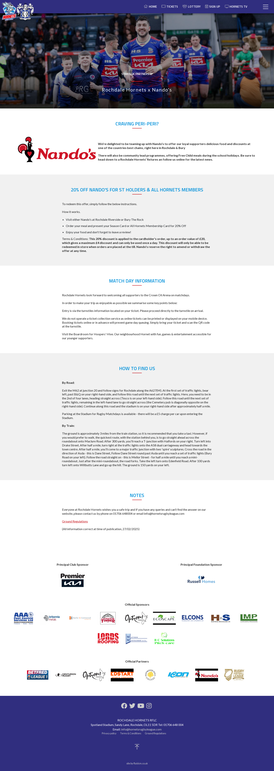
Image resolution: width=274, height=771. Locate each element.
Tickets (172, 6)
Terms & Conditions (130, 733)
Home (153, 6)
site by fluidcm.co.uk (137, 763)
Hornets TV (236, 6)
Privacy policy (109, 733)
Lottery (194, 6)
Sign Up (214, 6)
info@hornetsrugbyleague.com (141, 729)
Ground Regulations (75, 521)
